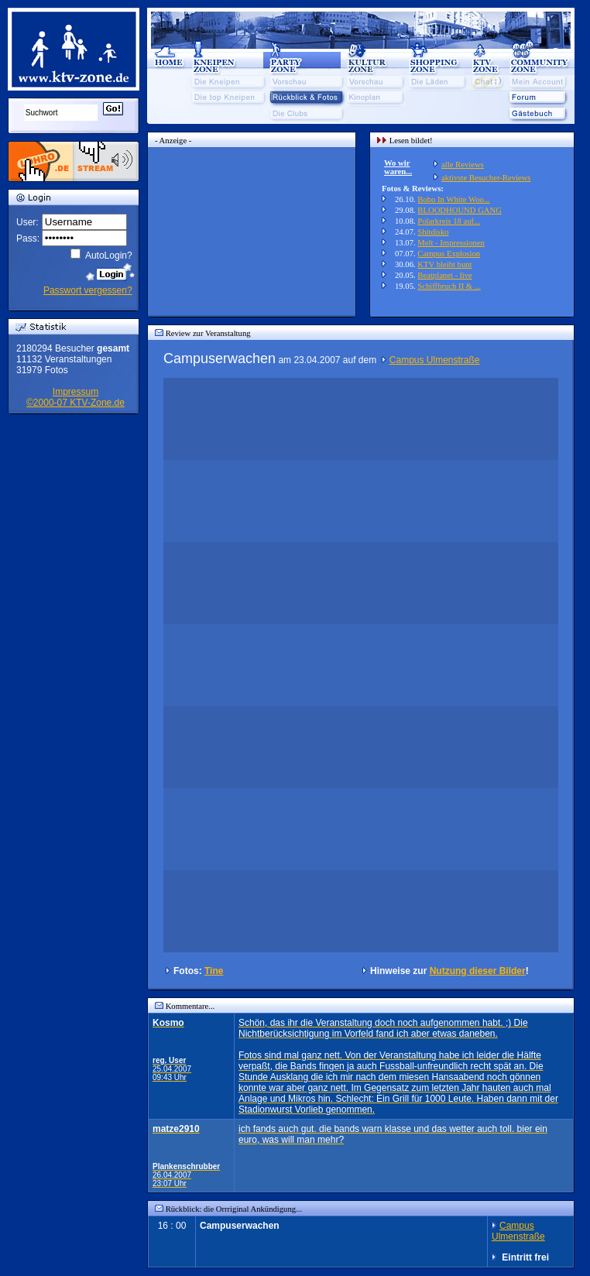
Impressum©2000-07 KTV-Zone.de (75, 397)
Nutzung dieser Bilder (478, 971)
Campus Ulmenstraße (434, 360)
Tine (213, 971)
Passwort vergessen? (87, 290)
